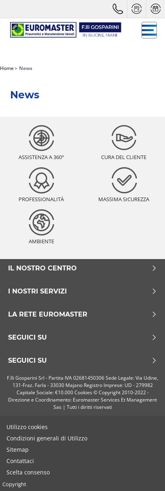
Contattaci (20, 461)
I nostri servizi (82, 291)
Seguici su (82, 337)
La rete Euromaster (82, 314)
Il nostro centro (82, 268)
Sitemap (17, 449)
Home (7, 68)
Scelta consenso (28, 472)
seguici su (82, 360)
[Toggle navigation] (149, 30)
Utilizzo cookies (27, 427)
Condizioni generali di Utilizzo (46, 438)
